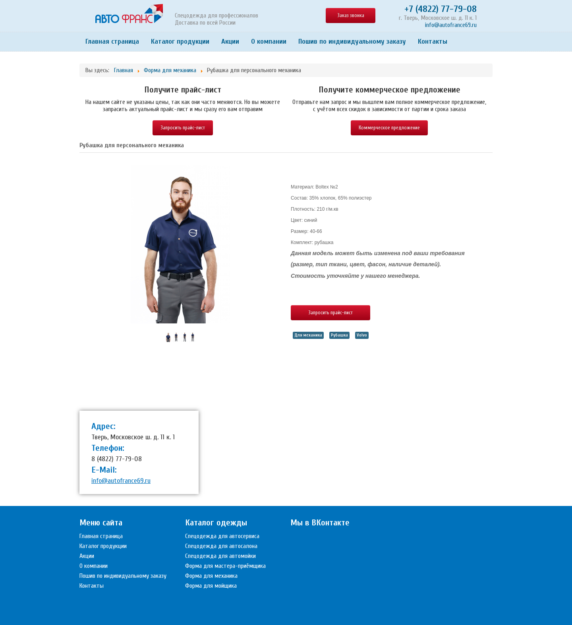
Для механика (308, 335)
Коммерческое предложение (389, 128)
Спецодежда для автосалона (221, 546)
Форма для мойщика (211, 585)
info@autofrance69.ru (451, 25)
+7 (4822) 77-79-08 (440, 9)
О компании (268, 41)
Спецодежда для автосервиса (222, 536)
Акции (230, 41)
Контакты (432, 41)
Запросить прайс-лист (182, 128)
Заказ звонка (350, 15)
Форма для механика (211, 575)
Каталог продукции (180, 41)
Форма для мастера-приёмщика (225, 565)
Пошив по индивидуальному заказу (352, 41)
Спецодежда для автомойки (220, 556)
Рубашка (339, 335)
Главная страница (112, 41)
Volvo (362, 335)
